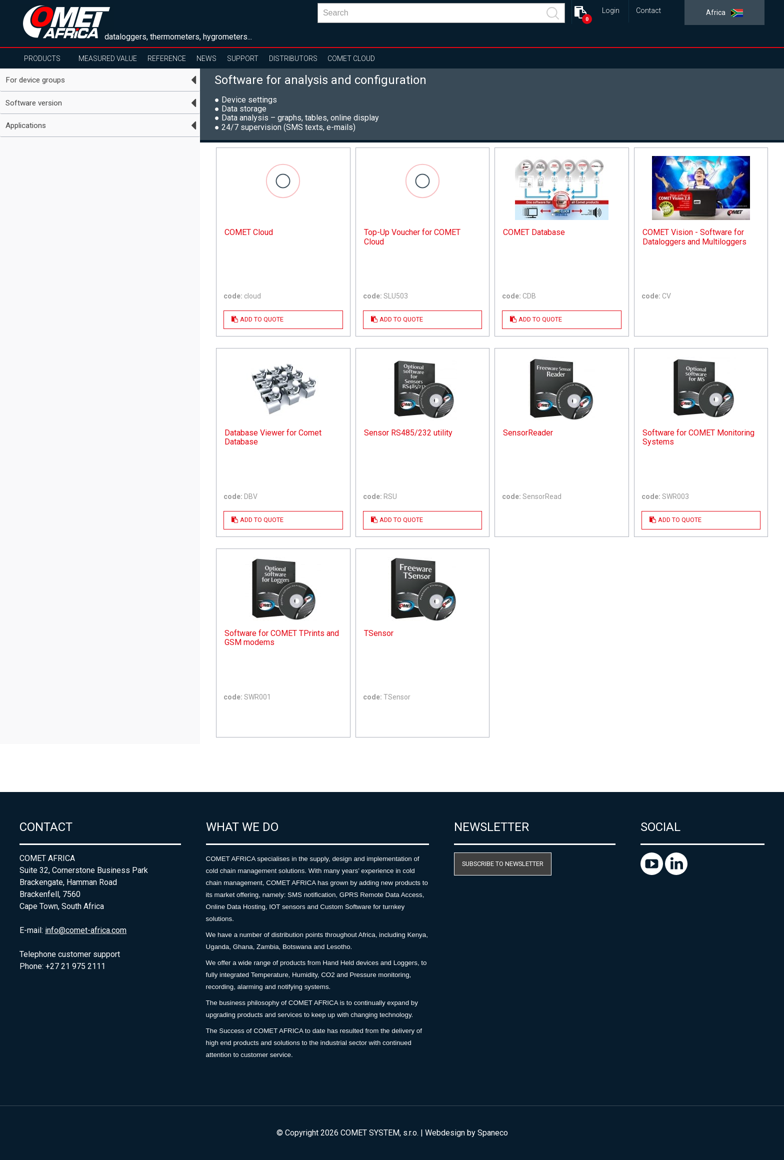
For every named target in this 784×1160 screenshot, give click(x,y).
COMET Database (534, 232)
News (206, 58)
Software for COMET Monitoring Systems (698, 437)
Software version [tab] (34, 103)
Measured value (107, 58)
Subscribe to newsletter (503, 864)
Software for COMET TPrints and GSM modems (281, 638)
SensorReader (528, 433)
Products (42, 58)
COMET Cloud (351, 58)
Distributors (293, 58)
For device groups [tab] (35, 80)
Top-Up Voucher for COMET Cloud (412, 237)
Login (611, 10)
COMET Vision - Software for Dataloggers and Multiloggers (694, 237)
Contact (648, 10)
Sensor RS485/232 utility (408, 433)
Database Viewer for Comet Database (273, 437)
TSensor (379, 633)
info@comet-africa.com (85, 930)
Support (242, 58)
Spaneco (493, 1133)
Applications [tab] (26, 125)
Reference (167, 58)
